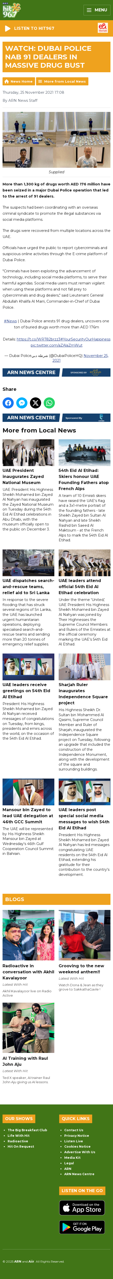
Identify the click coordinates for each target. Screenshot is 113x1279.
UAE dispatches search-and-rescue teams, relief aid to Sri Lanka (28, 572)
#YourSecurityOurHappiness (85, 339)
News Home (22, 81)
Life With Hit (18, 1136)
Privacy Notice (76, 1136)
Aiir (31, 1261)
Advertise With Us (79, 1152)
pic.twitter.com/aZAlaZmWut (57, 345)
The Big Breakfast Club (27, 1130)
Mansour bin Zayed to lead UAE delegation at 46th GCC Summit (28, 801)
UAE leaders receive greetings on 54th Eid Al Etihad (28, 676)
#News (10, 321)
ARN (67, 1169)
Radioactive (18, 1141)
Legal (69, 1163)
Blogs (14, 899)
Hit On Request (21, 1146)
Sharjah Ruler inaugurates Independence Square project (84, 679)
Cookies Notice (77, 1146)
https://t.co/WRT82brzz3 (38, 339)
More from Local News (65, 81)
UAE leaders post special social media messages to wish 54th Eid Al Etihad (84, 804)
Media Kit (72, 1158)
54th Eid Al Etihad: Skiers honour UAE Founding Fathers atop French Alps (84, 465)
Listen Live (73, 1141)
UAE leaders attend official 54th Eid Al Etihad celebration (84, 572)
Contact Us (73, 1130)
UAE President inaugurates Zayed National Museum (28, 462)
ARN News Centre (79, 1174)
